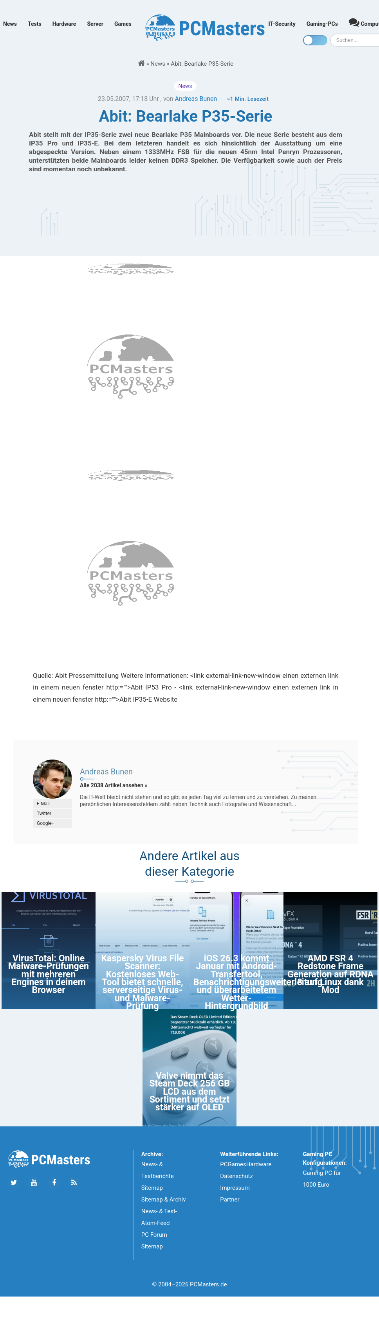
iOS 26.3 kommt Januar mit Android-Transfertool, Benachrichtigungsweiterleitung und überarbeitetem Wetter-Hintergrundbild (258, 982)
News (10, 24)
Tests (35, 24)
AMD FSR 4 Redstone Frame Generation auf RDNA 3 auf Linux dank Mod (330, 974)
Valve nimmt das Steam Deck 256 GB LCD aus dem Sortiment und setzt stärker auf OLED (189, 1091)
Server (95, 24)
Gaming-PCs (322, 24)
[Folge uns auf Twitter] (14, 1183)
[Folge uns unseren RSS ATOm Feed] (74, 1183)
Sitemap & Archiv (163, 1199)
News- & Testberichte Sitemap (157, 1176)
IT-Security (282, 24)
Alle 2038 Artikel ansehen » (114, 785)
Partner (229, 1199)
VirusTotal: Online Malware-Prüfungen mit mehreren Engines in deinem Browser (48, 974)
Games (123, 24)
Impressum (234, 1187)
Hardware (64, 24)
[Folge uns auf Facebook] (54, 1183)
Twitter (44, 813)
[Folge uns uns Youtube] (34, 1183)
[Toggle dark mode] (315, 40)
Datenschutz (236, 1176)
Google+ (45, 823)
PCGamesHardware (245, 1164)
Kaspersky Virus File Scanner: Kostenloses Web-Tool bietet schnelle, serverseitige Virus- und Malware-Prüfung (142, 982)
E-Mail (43, 803)
